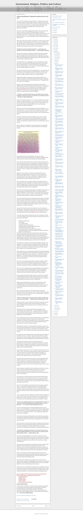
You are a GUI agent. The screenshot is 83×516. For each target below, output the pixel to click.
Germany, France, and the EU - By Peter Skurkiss (59, 79)
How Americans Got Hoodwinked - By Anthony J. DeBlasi (58, 242)
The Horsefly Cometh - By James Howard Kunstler (59, 251)
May (56, 63)
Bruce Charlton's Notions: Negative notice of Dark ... (59, 96)
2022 (55, 45)
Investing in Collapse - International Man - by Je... (59, 156)
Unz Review (55, 30)
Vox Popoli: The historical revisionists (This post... (59, 119)
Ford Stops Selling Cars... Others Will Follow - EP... (59, 299)
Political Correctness (37, 6)
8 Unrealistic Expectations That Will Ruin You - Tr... (59, 289)
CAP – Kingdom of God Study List (58, 22)
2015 (55, 314)
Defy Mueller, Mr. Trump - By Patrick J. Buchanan (59, 249)
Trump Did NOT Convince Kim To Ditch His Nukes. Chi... (59, 273)
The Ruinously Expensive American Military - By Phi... (59, 177)
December (57, 52)
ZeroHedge (55, 32)
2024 (55, 42)
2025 (55, 40)
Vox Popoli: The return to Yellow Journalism (59, 236)
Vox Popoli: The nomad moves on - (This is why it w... (59, 267)
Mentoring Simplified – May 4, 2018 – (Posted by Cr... (59, 254)
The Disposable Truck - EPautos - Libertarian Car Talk (59, 69)
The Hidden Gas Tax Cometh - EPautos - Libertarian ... (58, 180)
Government (26, 6)
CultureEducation (50, 8)
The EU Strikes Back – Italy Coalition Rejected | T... (59, 81)
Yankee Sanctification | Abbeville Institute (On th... (59, 183)
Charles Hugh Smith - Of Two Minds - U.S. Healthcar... (59, 216)
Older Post (47, 505)
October (56, 55)
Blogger (47, 513)
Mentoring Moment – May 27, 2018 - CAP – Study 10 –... (59, 107)
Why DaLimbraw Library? (57, 16)
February (56, 308)
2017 (55, 311)
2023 (55, 43)
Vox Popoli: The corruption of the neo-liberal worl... (59, 190)
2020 (55, 48)
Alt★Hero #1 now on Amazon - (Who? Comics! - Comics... (58, 170)
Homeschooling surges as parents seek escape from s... (59, 72)
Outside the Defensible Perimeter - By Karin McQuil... (59, 193)
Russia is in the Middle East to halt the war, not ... (59, 173)
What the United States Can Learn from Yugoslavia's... (59, 286)
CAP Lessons (36, 10)
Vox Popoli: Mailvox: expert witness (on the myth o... (59, 302)
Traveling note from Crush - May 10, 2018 (59, 228)
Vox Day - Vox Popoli (56, 27)
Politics (18, 6)
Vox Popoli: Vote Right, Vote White (59, 91)
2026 (55, 39)
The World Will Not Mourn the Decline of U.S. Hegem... (59, 203)
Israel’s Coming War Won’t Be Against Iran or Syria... (59, 132)
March (56, 306)
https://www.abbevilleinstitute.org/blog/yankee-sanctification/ (26, 495)
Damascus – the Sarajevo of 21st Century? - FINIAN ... (59, 292)
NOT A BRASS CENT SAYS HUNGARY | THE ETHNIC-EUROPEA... (59, 231)
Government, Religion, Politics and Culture (38, 4)
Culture (56, 6)
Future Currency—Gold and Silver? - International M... (59, 283)
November (57, 54)
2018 (55, 51)
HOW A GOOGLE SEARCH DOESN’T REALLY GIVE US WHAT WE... (58, 264)
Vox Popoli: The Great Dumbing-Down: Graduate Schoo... (58, 206)
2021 (55, 46)
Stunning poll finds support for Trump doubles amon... (59, 260)
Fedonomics (48, 6)
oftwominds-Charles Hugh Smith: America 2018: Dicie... (59, 103)
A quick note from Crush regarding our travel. (59, 234)
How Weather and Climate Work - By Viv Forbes (59, 271)
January (56, 309)
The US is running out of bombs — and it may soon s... (59, 145)
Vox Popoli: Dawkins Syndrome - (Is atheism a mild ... (59, 100)
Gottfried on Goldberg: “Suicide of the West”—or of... (59, 213)
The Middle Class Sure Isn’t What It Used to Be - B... (59, 295)
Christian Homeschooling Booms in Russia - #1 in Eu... (59, 129)
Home (33, 505)
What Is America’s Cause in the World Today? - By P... (59, 88)
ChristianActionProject (38, 8)
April (56, 305)
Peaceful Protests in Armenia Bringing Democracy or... (58, 279)
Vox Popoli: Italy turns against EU (58, 148)
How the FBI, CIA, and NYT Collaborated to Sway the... (59, 150)
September (57, 57)
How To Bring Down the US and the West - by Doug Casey (59, 246)
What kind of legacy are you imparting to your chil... (59, 210)
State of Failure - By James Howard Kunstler (59, 154)
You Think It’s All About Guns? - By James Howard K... (58, 138)
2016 (55, 313)
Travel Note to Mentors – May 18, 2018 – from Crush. (59, 222)
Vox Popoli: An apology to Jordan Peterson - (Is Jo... (59, 163)
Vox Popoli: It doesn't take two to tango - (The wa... (59, 220)
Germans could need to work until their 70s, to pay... (59, 160)
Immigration (60, 8)
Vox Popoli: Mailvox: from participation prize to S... (59, 135)
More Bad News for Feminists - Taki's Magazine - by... (58, 199)
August (56, 58)
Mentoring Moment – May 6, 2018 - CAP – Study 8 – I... (59, 239)
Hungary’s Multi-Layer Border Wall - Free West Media (59, 196)
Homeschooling (27, 10)
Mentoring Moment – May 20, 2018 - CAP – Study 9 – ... (59, 187)
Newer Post (19, 505)
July (55, 60)
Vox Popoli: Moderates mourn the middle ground (58, 76)
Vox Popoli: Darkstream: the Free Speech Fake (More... (59, 125)
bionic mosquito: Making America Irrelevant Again (59, 116)
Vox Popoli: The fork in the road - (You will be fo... (59, 94)
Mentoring (27, 8)
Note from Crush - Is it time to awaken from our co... (59, 85)
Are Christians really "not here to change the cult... (59, 65)
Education (19, 8)
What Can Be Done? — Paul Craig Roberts (59, 277)
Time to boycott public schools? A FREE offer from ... (59, 122)
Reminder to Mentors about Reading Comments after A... (58, 110)
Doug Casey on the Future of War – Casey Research (59, 141)
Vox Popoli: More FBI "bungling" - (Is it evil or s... (59, 166)
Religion (18, 10)
